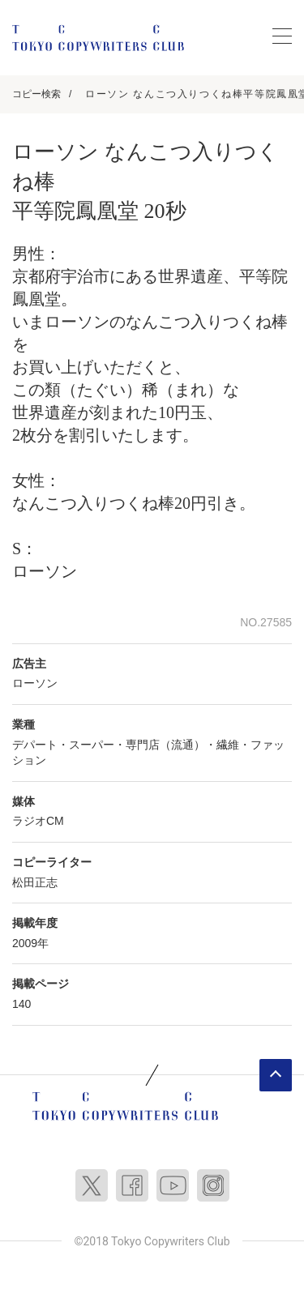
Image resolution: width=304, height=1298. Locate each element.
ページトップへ (275, 1075)
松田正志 (35, 882)
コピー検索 (36, 94)
